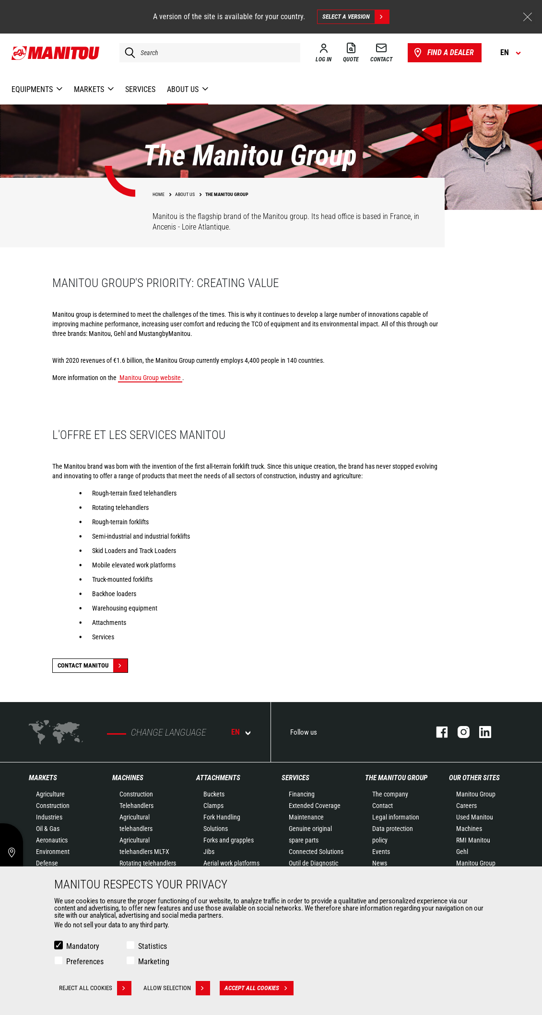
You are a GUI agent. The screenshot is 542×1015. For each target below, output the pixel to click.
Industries (49, 817)
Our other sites (474, 777)
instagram (459, 732)
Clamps (213, 805)
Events (381, 851)
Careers (466, 805)
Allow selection (176, 988)
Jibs (208, 851)
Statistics (152, 946)
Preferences (85, 961)
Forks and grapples (228, 840)
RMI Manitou (473, 840)
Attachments (218, 777)
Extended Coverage (315, 805)
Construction (53, 805)
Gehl (462, 851)
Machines (127, 777)
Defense (47, 863)
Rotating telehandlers (147, 863)
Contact (382, 805)
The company (390, 794)
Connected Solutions (316, 851)
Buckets (213, 794)
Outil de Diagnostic (313, 863)
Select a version (355, 16)
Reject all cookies (95, 988)
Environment (53, 851)
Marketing (153, 961)
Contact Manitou (93, 665)
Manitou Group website (150, 377)
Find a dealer (443, 52)
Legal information (395, 817)
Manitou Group (475, 794)
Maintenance (306, 817)
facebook (437, 732)
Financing (302, 794)
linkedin (480, 732)
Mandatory (82, 946)
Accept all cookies (259, 988)
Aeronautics (52, 840)
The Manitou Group (396, 777)
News (379, 863)
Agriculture (50, 794)
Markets (43, 777)
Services (295, 777)
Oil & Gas (47, 828)
